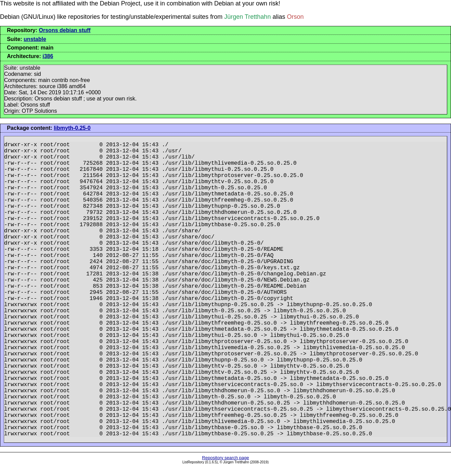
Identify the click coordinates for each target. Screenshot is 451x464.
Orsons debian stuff (65, 30)
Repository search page (225, 457)
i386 (47, 56)
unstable (35, 39)
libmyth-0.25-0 (72, 128)
